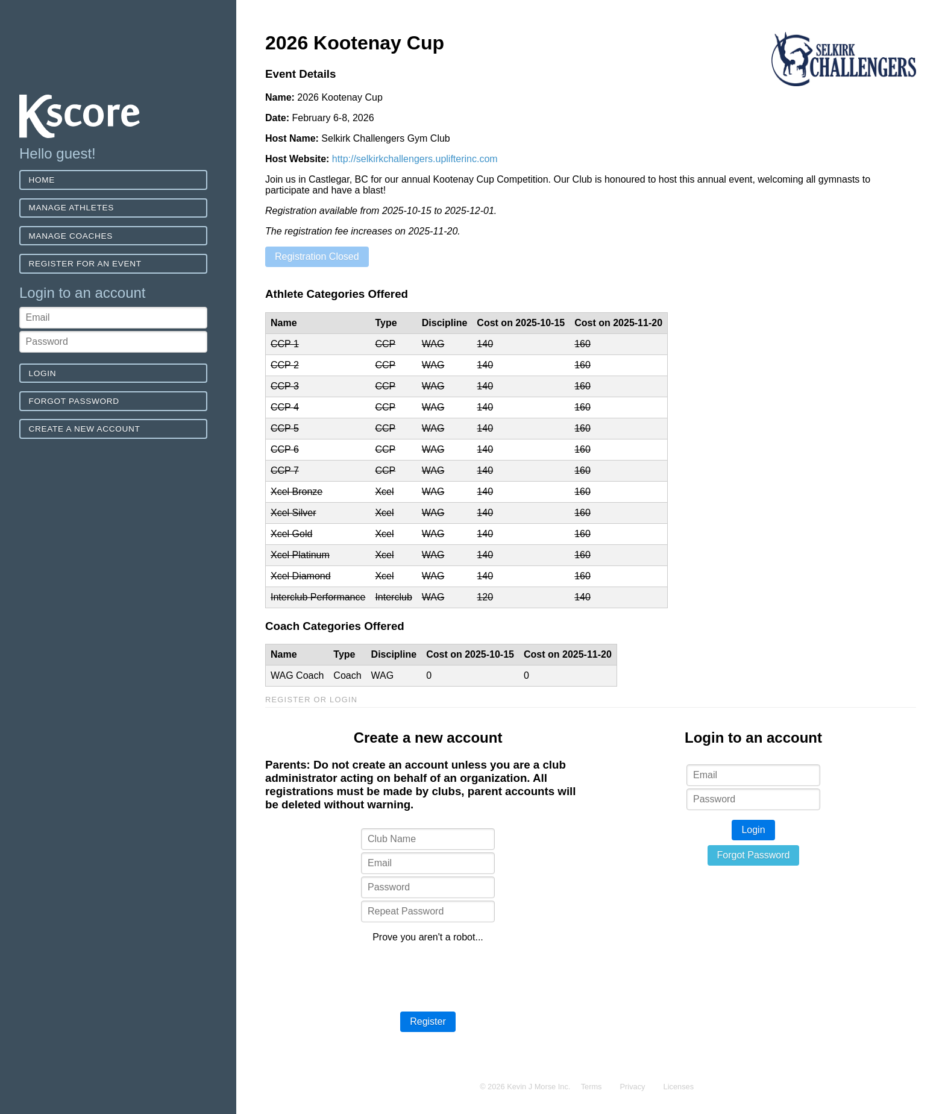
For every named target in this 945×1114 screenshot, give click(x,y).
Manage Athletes (71, 207)
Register (428, 1021)
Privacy (632, 1086)
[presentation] (428, 975)
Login (43, 373)
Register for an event (85, 263)
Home (42, 179)
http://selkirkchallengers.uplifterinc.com (415, 159)
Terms (591, 1086)
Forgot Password (74, 401)
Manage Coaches (71, 236)
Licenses (679, 1086)
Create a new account (84, 428)
